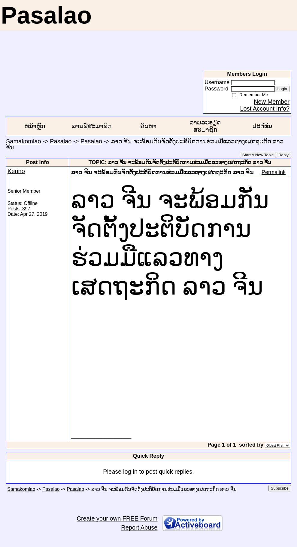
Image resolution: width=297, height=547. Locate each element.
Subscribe (280, 488)
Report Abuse (139, 527)
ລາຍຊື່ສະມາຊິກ (91, 126)
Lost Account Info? (264, 108)
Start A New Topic (258, 155)
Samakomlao (23, 141)
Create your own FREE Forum (117, 518)
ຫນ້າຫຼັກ (34, 126)
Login (282, 89)
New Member (271, 101)
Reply (283, 155)
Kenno (16, 171)
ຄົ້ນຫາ (148, 126)
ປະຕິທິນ (262, 126)
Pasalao (60, 141)
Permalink (274, 172)
